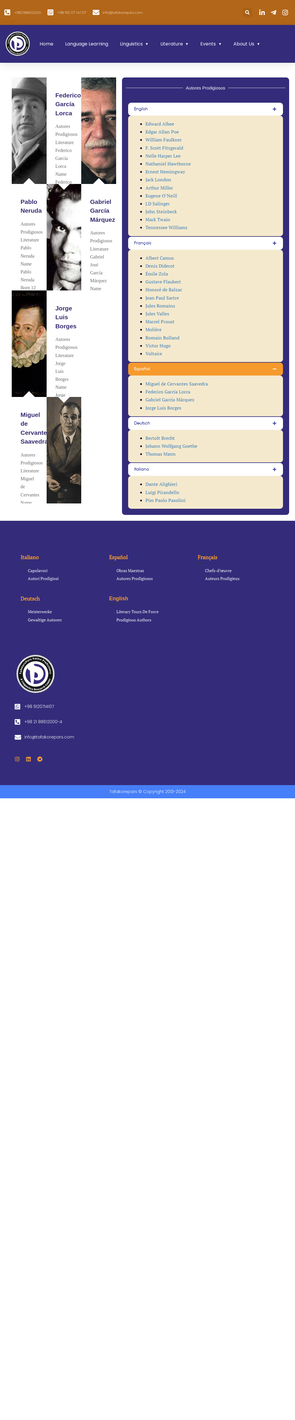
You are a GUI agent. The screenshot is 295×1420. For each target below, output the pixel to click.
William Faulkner (163, 139)
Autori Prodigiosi (43, 578)
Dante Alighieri (161, 484)
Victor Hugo (158, 345)
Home (46, 43)
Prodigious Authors (133, 620)
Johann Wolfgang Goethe (171, 446)
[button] (247, 12)
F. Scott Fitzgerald (164, 148)
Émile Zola (156, 274)
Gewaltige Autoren (45, 620)
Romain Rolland (162, 337)
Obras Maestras (130, 570)
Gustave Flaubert (163, 281)
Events (208, 43)
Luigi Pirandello (162, 492)
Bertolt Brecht (160, 438)
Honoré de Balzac (163, 289)
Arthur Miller (159, 188)
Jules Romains (160, 305)
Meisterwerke (40, 611)
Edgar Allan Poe (162, 132)
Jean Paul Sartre (162, 298)
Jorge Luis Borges (66, 317)
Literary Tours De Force (137, 611)
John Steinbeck (161, 211)
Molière (153, 329)
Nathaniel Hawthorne (168, 163)
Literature (171, 43)
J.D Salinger (157, 203)
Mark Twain (157, 219)
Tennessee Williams (166, 227)
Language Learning (86, 43)
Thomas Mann (160, 454)
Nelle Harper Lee (163, 156)
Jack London (158, 179)
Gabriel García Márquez (102, 210)
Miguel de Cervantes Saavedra (176, 384)
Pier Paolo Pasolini (165, 500)
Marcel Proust (159, 321)
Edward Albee (159, 124)
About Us (243, 43)
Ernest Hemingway (165, 171)
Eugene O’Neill (161, 195)
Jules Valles (157, 313)
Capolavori (38, 570)
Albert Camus (159, 258)
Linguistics (131, 43)
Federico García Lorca (68, 104)
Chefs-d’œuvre (218, 570)
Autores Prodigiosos (134, 578)
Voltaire (153, 353)
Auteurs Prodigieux (222, 578)
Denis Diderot (159, 266)
